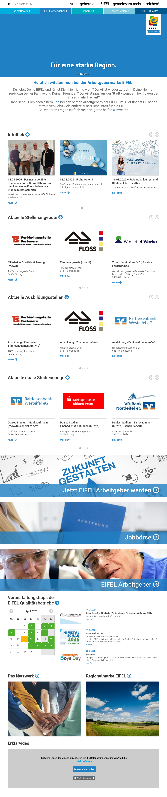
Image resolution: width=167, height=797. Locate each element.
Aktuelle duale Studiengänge (39, 377)
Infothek (19, 134)
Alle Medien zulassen (84, 778)
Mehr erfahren (84, 761)
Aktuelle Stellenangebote (35, 217)
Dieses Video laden (84, 769)
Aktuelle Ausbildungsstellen (38, 297)
